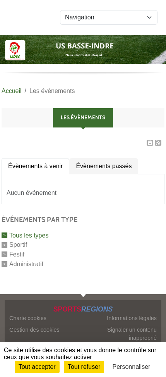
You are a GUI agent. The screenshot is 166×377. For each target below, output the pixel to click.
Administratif (26, 264)
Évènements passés (104, 166)
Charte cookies (27, 318)
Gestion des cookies (34, 330)
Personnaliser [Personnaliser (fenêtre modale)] (132, 366)
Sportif (18, 244)
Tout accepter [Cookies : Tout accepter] (37, 366)
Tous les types (28, 235)
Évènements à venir (35, 166)
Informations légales (132, 318)
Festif (16, 254)
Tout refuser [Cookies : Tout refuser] (84, 366)
